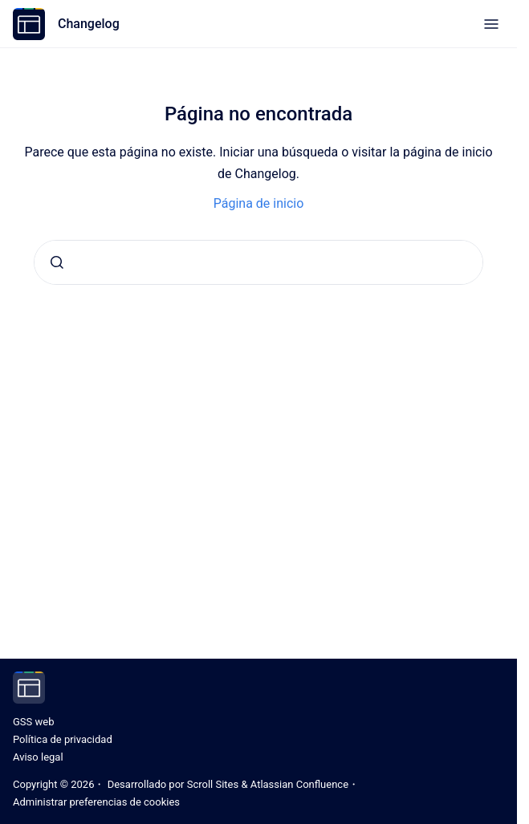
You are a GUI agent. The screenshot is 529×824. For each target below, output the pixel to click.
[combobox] (258, 262)
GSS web (33, 722)
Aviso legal (38, 757)
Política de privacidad (62, 739)
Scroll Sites (213, 784)
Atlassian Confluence (299, 784)
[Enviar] (57, 262)
